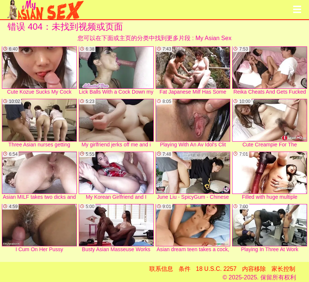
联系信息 (161, 269)
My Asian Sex (213, 38)
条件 (185, 269)
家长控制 (283, 269)
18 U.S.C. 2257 (216, 269)
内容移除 (254, 269)
